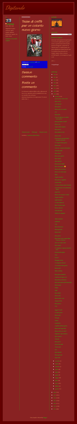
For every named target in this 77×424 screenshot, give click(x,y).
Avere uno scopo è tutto (60, 242)
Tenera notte (58, 347)
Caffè (56, 290)
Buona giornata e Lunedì (61, 121)
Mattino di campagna (60, 213)
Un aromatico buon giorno (61, 265)
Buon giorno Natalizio (60, 274)
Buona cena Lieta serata (60, 172)
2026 (54, 74)
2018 (54, 392)
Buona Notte (58, 136)
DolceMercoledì (58, 150)
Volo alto (57, 339)
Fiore (56, 255)
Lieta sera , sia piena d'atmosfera (62, 148)
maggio (57, 378)
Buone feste (57, 114)
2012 (54, 409)
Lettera (56, 320)
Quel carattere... (58, 336)
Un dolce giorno (58, 312)
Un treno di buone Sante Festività (63, 185)
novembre (57, 361)
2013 (54, 406)
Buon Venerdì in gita (60, 205)
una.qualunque (10, 24)
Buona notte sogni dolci (60, 328)
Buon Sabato (58, 293)
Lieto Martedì (58, 104)
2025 (54, 77)
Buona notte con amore (60, 169)
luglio (56, 372)
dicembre (57, 96)
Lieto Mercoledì (58, 210)
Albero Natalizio (59, 219)
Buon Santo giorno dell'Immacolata (63, 282)
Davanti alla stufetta (60, 252)
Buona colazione (59, 208)
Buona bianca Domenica (60, 280)
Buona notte (58, 145)
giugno (57, 375)
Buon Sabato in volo (59, 132)
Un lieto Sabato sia (59, 202)
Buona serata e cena (59, 298)
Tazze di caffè (30, 67)
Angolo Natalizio (59, 177)
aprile (56, 380)
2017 (54, 395)
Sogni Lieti (57, 357)
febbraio (57, 386)
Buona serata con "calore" (60, 331)
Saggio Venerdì (58, 310)
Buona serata (58, 285)
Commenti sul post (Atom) (33, 135)
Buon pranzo (58, 129)
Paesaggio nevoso (59, 260)
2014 (54, 403)
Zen (56, 112)
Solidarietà (57, 221)
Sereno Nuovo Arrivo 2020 (61, 99)
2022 (54, 85)
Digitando (15, 7)
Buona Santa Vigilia (60, 164)
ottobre (57, 364)
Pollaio (56, 288)
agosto (56, 369)
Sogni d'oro (57, 192)
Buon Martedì (58, 161)
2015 (54, 400)
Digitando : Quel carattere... (61, 334)
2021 (54, 88)
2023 (54, 83)
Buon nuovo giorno (59, 156)
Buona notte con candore (60, 109)
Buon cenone (58, 101)
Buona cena (57, 124)
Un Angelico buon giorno (61, 143)
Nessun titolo (58, 182)
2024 (54, 80)
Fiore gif (57, 318)
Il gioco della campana (60, 127)
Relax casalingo (58, 271)
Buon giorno (58, 106)
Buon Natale (58, 153)
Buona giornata (58, 229)
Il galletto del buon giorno (61, 326)
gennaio (57, 389)
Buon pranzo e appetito (60, 180)
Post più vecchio (43, 132)
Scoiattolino (57, 323)
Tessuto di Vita (58, 301)
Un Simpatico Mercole (60, 263)
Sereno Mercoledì (59, 344)
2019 (54, 94)
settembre (57, 366)
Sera (56, 349)
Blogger (45, 417)
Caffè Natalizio (58, 200)
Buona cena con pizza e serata (62, 194)
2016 (54, 398)
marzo (56, 383)
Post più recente (25, 132)
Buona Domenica (59, 227)
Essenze (57, 257)
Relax (56, 174)
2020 (54, 91)
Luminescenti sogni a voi (61, 277)
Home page (34, 132)
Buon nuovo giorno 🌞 (60, 166)
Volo (56, 224)
